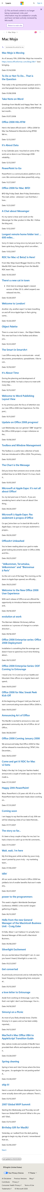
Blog (31, 1178)
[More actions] (40, 32)
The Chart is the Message (16, 465)
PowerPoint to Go (11, 168)
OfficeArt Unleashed (13, 540)
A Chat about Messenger (15, 211)
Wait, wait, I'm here (12, 850)
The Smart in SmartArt (14, 349)
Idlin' (4, 873)
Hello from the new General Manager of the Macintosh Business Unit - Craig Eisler (21, 923)
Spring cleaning (10, 1061)
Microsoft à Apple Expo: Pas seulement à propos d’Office (17, 516)
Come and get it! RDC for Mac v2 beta (18, 763)
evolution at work (11, 616)
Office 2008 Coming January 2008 (21, 738)
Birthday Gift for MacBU (15, 1127)
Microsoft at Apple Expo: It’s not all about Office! (21, 489)
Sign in (39, 3)
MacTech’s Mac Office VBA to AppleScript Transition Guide (18, 1036)
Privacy (15, 1182)
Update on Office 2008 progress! (20, 422)
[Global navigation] (2, 3)
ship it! (5, 1084)
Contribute (6, 1182)
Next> (4, 1150)
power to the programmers (17, 896)
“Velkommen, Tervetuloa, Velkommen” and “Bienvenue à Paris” (18, 567)
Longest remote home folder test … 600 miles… (21, 235)
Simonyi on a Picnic (12, 1012)
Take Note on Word (12, 98)
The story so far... (11, 830)
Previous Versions (20, 1178)
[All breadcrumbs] (4, 32)
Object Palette (9, 326)
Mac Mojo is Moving (13, 52)
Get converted (10, 969)
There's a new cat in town (16, 280)
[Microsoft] (22, 3)
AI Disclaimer (6, 1178)
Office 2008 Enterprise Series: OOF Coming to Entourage (21, 667)
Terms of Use (29, 1185)
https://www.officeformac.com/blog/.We (18, 61)
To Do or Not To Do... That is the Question (17, 77)
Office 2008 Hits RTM (13, 121)
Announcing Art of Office (16, 715)
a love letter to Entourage (16, 992)
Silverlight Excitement (14, 949)
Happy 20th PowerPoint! (15, 787)
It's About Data (10, 145)
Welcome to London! (13, 303)
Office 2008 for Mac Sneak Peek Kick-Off (19, 693)
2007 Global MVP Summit (16, 1104)
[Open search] (34, 3)
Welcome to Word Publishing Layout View (18, 397)
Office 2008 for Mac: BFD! (16, 187)
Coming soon (9, 810)
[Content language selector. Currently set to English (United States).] (12, 1167)
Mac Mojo (12, 32)
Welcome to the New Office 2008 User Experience (20, 591)
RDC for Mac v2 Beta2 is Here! (18, 257)
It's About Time (10, 372)
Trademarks (6, 1189)
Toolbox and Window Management (21, 445)
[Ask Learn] (35, 32)
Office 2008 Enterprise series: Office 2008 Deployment (21, 641)
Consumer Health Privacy (11, 1185)
